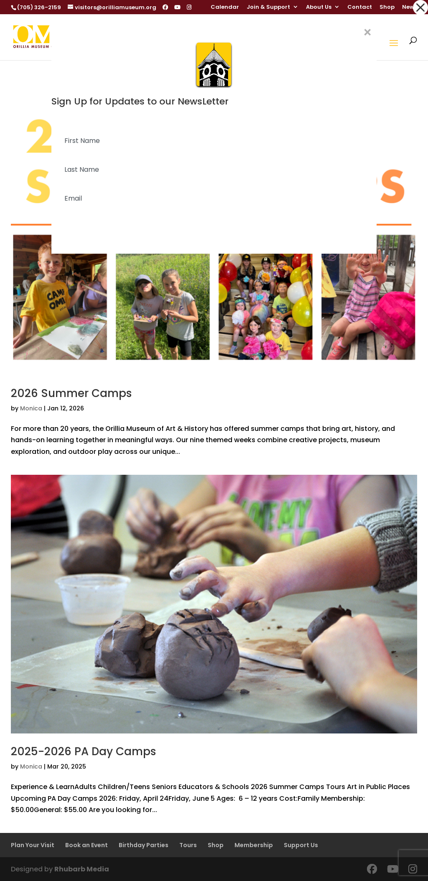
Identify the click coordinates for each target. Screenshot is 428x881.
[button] (420, 7)
